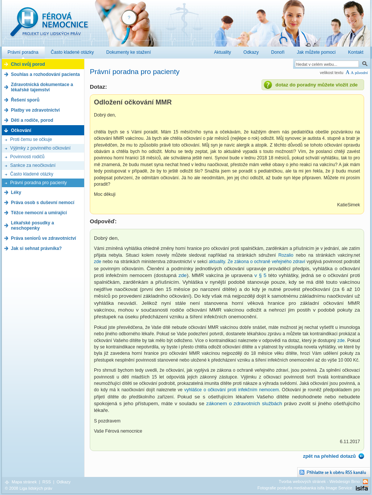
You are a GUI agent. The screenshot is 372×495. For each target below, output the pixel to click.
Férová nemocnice (49, 26)
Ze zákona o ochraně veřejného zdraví (267, 261)
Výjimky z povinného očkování (40, 148)
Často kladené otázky (31, 174)
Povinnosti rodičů (27, 156)
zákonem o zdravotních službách (244, 403)
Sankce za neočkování (33, 165)
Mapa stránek (24, 482)
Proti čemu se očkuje (31, 139)
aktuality (217, 261)
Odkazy (63, 482)
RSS (46, 482)
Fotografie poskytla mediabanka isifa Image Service (304, 488)
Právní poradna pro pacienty (38, 182)
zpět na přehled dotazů (329, 456)
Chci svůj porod (28, 64)
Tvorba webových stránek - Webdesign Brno (319, 481)
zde (97, 261)
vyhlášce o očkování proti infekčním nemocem (231, 389)
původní (361, 73)
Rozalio (285, 255)
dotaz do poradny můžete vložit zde (316, 85)
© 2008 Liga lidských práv (28, 488)
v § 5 (260, 275)
